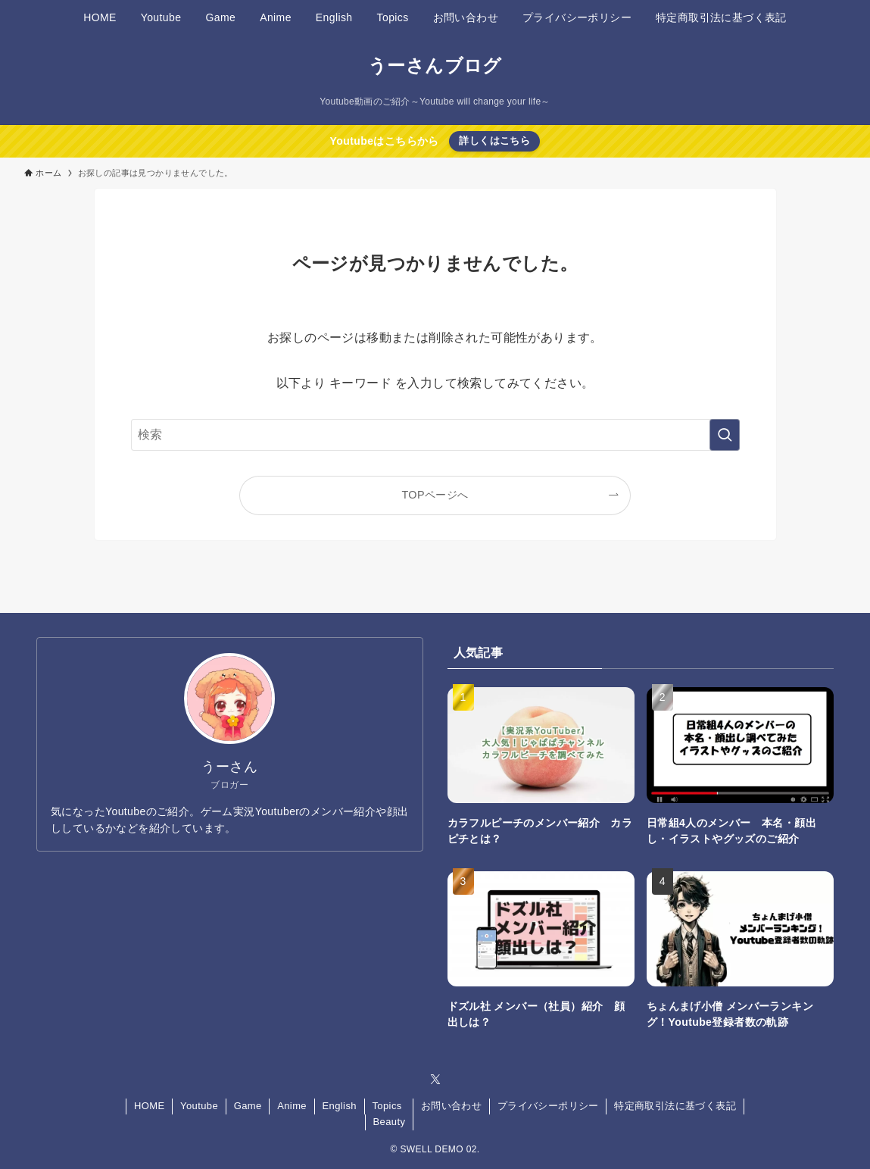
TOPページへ (434, 495)
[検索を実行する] (724, 435)
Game (248, 1105)
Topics (386, 1105)
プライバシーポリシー (548, 1105)
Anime (292, 1105)
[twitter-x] (435, 1079)
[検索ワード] (435, 435)
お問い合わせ (451, 1105)
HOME (149, 1105)
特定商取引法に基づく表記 (675, 1105)
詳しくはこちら (494, 140)
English (340, 1105)
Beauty (389, 1121)
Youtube (199, 1105)
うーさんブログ (435, 66)
